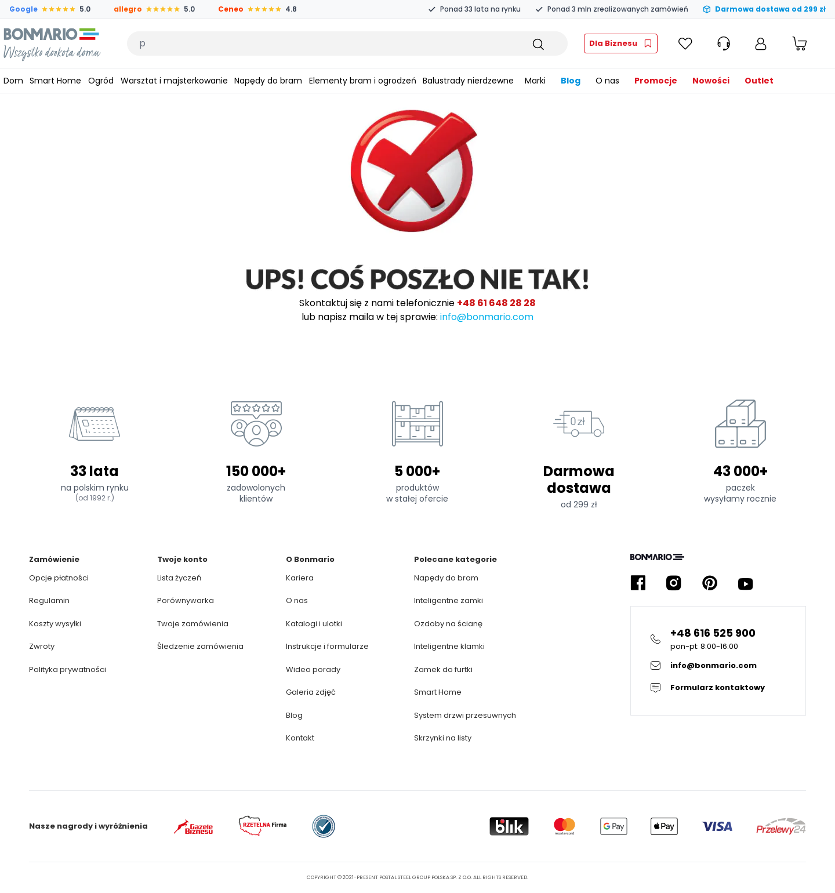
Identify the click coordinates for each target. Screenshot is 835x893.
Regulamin (49, 600)
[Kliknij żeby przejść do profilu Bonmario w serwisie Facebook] (637, 583)
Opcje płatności (59, 577)
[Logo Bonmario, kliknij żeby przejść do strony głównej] (52, 43)
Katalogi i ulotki (314, 623)
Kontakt (300, 737)
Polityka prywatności (67, 669)
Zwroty (42, 646)
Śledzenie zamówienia (200, 646)
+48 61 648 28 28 (496, 303)
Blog (294, 715)
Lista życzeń (179, 577)
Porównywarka (185, 600)
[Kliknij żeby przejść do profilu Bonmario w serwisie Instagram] (673, 583)
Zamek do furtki (443, 669)
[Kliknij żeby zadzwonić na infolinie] (718, 638)
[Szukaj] (537, 43)
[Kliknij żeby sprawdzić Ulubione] (685, 43)
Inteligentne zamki (448, 600)
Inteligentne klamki (449, 646)
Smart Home (438, 692)
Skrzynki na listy (442, 737)
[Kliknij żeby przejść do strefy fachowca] (621, 43)
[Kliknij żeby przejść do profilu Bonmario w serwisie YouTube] (745, 583)
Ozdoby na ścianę (448, 623)
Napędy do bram (446, 577)
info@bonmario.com (486, 317)
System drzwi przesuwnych (465, 715)
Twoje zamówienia (192, 623)
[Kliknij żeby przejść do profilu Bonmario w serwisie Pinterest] (709, 583)
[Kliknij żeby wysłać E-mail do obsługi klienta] (718, 665)
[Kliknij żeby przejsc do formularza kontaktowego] (718, 687)
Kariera (300, 577)
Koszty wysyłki (55, 623)
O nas (297, 600)
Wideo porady (313, 669)
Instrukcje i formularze (327, 646)
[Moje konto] (761, 43)
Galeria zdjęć (311, 692)
